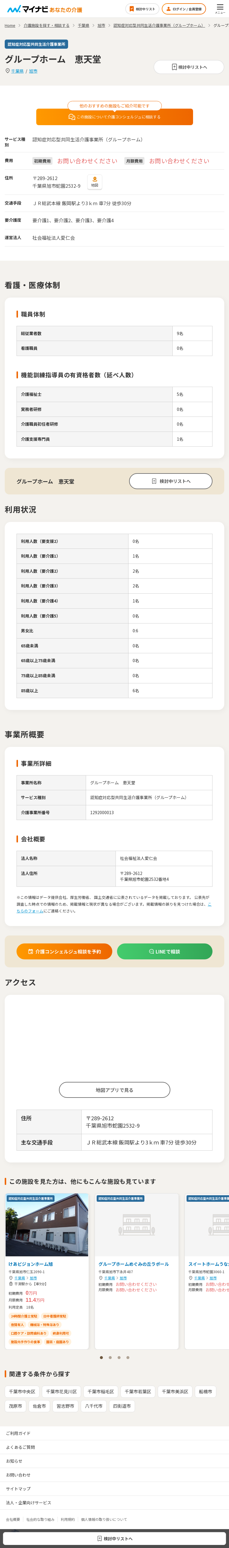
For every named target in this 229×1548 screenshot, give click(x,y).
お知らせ (14, 1461)
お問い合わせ (18, 1475)
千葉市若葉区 (138, 1391)
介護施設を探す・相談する (47, 25)
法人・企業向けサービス (28, 1502)
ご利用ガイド (18, 1433)
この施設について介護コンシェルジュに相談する (114, 116)
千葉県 (17, 71)
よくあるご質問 (20, 1447)
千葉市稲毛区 (101, 1391)
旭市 (33, 71)
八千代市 (94, 1406)
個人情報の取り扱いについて (104, 1519)
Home (10, 25)
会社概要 (13, 1519)
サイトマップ (18, 1489)
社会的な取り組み (40, 1519)
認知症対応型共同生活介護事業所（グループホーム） (159, 25)
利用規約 (68, 1519)
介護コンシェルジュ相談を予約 (64, 951)
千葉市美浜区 (175, 1391)
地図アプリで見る (115, 1089)
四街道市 (122, 1406)
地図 (94, 181)
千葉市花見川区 (61, 1391)
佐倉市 (39, 1406)
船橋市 (205, 1391)
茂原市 (15, 1406)
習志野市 (65, 1406)
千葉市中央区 (22, 1391)
